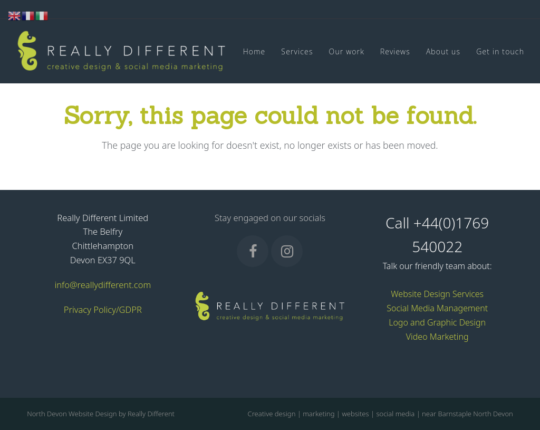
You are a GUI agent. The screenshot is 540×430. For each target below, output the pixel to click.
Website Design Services (437, 294)
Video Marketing (437, 336)
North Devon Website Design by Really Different (101, 413)
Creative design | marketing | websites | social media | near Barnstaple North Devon (380, 413)
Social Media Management (437, 308)
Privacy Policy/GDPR (103, 309)
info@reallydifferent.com (102, 285)
